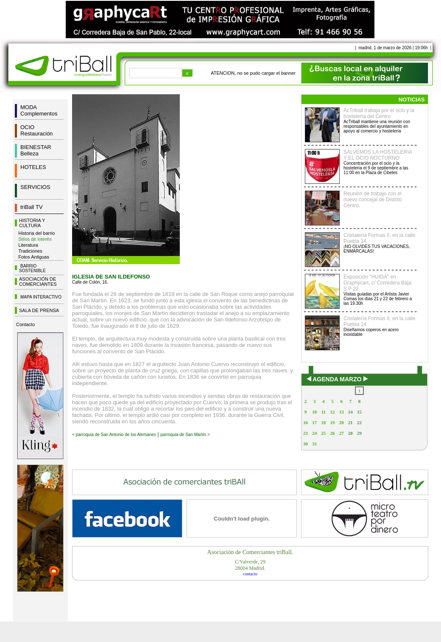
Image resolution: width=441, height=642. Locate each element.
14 (350, 411)
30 (305, 443)
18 (323, 422)
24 (314, 433)
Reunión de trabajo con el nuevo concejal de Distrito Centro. (372, 199)
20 (341, 422)
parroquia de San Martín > (184, 434)
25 (323, 433)
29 (359, 433)
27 (341, 433)
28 (350, 433)
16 (305, 422)
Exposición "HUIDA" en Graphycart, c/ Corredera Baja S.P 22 (377, 283)
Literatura (28, 245)
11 (323, 411)
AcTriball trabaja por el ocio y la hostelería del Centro (378, 113)
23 (305, 433)
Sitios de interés (34, 239)
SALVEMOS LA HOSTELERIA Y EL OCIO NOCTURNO (377, 155)
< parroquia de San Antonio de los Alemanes (114, 434)
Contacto (25, 324)
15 (359, 411)
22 (359, 422)
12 (332, 411)
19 (332, 422)
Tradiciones (30, 250)
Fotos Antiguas (33, 256)
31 (314, 443)
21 (350, 422)
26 (332, 433)
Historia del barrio (36, 233)
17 (314, 422)
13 (341, 411)
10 (314, 411)
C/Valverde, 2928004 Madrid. (250, 565)
